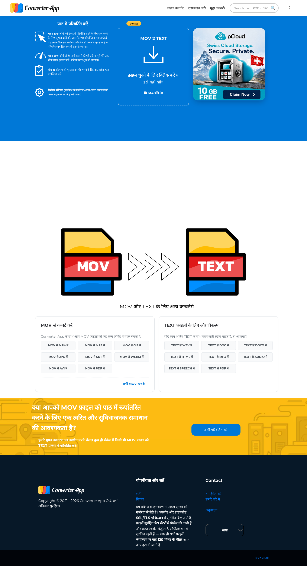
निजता (140, 499)
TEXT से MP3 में (218, 357)
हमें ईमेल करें (214, 494)
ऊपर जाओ (262, 558)
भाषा (225, 530)
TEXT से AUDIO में (255, 357)
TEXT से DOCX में (255, 345)
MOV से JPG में (58, 357)
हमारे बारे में (213, 499)
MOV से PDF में (95, 368)
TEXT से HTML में (182, 357)
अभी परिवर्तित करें (216, 430)
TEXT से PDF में (219, 368)
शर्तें (138, 494)
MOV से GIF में (132, 345)
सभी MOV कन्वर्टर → (136, 384)
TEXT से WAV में (181, 345)
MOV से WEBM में (131, 357)
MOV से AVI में (58, 368)
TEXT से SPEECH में (182, 368)
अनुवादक (211, 510)
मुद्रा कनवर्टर (217, 8)
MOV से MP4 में (58, 345)
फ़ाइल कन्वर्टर (175, 8)
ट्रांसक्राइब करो (197, 8)
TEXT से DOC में (218, 345)
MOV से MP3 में (95, 345)
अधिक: (289, 8)
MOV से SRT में (94, 357)
